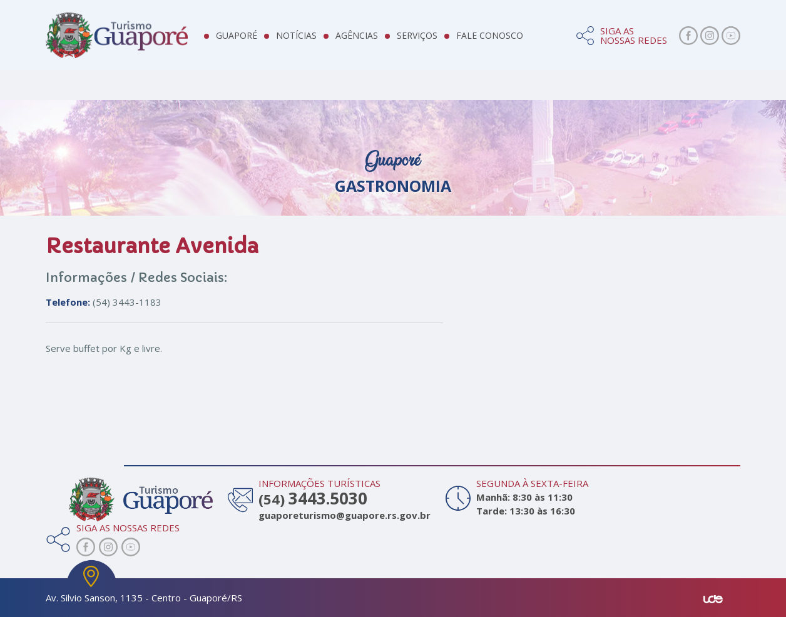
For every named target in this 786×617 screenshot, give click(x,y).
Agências (370, 37)
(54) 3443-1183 (103, 302)
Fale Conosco (502, 37)
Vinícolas (507, 100)
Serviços (430, 37)
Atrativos (92, 100)
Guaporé (249, 37)
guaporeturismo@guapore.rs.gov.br (342, 515)
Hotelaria (230, 100)
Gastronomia (378, 100)
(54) (312, 498)
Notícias (309, 37)
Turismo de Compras (671, 100)
